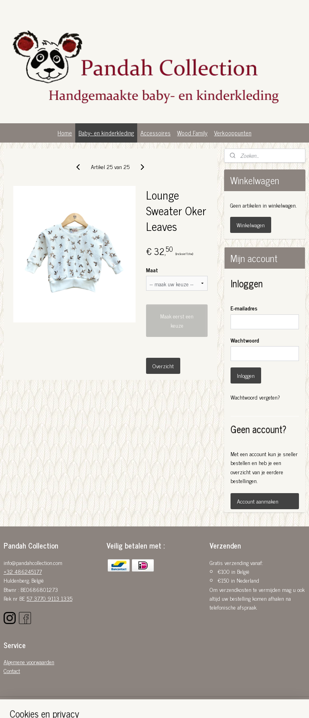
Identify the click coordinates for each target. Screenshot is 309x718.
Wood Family (192, 133)
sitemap (137, 703)
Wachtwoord (245, 340)
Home (65, 133)
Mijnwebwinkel (226, 703)
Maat (152, 269)
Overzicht (163, 366)
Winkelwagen (251, 224)
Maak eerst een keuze (177, 321)
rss (149, 703)
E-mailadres (244, 308)
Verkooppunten (232, 133)
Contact (12, 670)
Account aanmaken (257, 501)
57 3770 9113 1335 (49, 598)
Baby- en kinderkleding (106, 133)
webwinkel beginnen (172, 703)
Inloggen (246, 375)
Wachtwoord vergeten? (255, 397)
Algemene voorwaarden (29, 661)
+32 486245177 (23, 571)
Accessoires (155, 133)
